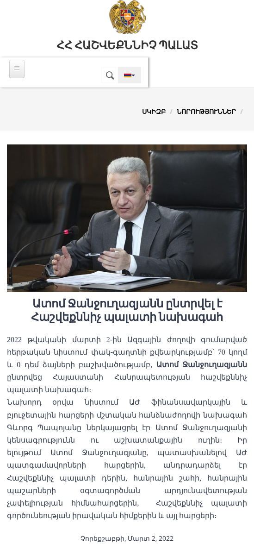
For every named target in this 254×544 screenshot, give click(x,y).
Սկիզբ (154, 111)
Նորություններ (206, 111)
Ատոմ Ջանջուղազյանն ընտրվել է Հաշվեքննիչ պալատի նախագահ (127, 310)
